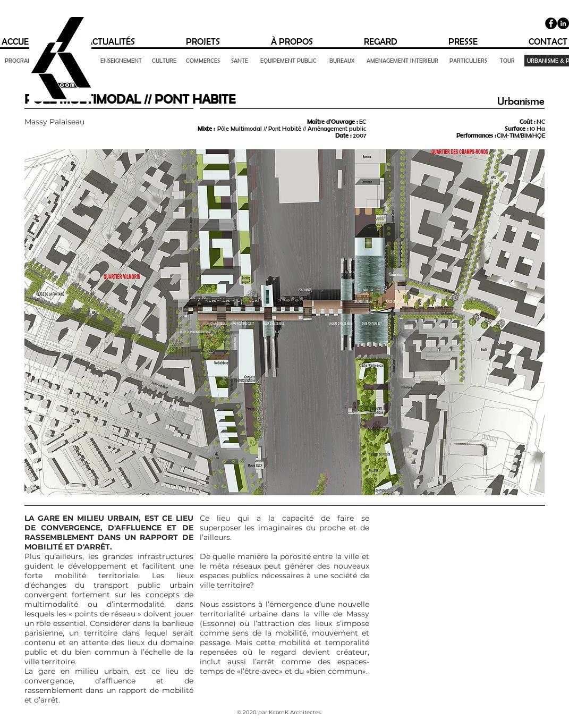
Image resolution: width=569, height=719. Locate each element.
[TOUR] (507, 60)
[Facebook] (551, 23)
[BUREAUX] (342, 60)
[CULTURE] (164, 60)
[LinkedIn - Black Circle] (563, 23)
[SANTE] (239, 60)
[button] (284, 322)
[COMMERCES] (203, 60)
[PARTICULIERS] (468, 60)
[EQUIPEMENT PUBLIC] (288, 60)
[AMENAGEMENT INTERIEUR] (402, 60)
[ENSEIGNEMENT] (121, 60)
